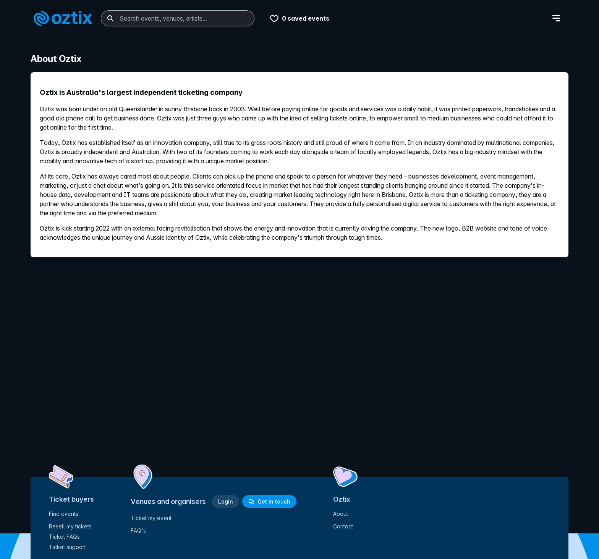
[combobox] (177, 18)
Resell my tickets (70, 526)
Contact (343, 526)
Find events (63, 513)
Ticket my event (151, 518)
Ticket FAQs (64, 536)
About (340, 513)
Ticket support (67, 547)
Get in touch (269, 501)
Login (225, 501)
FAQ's (138, 530)
